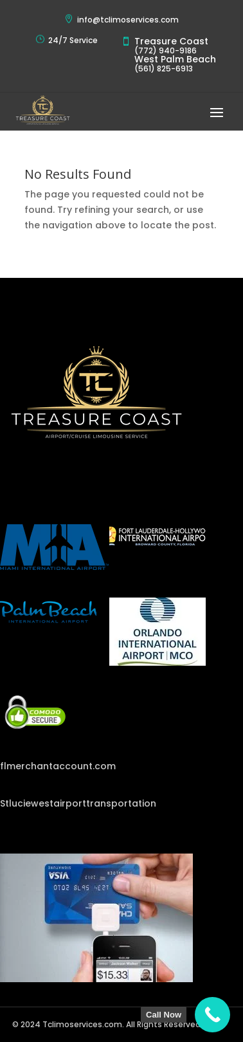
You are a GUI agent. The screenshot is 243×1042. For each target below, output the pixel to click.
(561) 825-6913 (163, 68)
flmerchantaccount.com (58, 766)
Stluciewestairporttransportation (78, 803)
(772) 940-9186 (165, 50)
